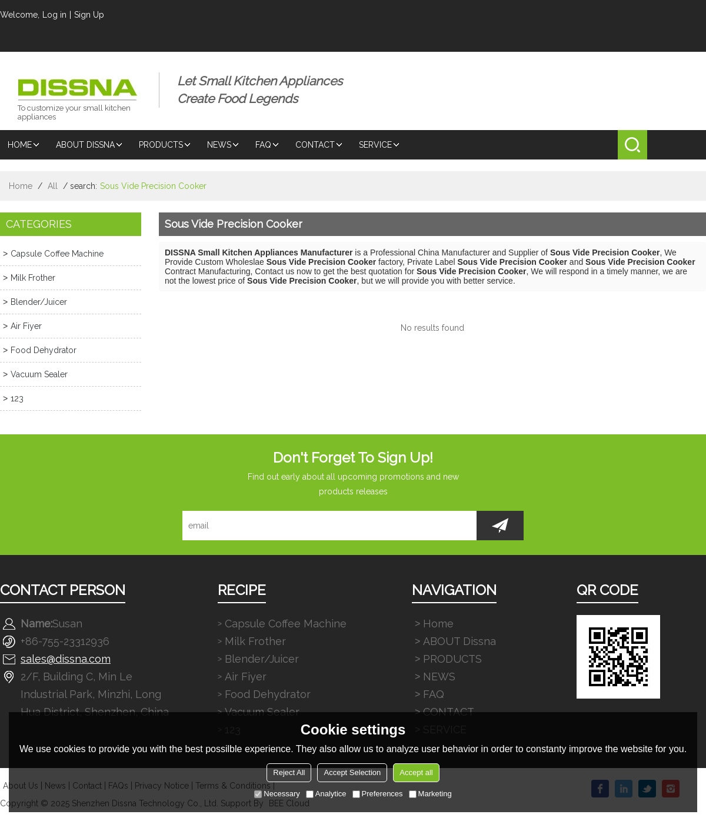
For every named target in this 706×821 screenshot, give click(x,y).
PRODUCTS (165, 144)
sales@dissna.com (66, 659)
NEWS (223, 144)
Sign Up (89, 14)
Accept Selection (352, 772)
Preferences (377, 793)
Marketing (430, 793)
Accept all (415, 772)
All (53, 186)
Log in (54, 14)
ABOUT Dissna (90, 144)
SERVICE (380, 144)
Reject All (289, 772)
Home (24, 144)
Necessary (276, 793)
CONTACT (319, 144)
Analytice (326, 793)
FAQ (267, 144)
